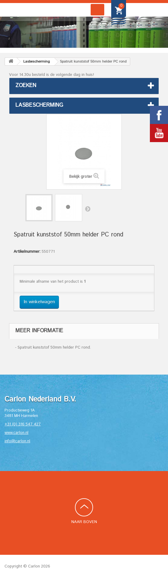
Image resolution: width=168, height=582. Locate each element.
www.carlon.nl (16, 433)
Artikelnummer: (27, 252)
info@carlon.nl (17, 441)
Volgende (88, 209)
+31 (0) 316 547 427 (23, 424)
